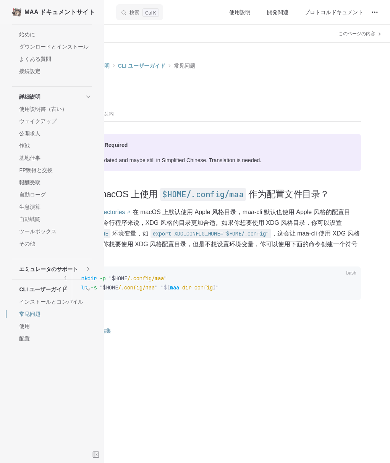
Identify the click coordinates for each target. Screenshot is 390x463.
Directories (178, 224)
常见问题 (253, 66)
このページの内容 (360, 34)
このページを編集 (154, 354)
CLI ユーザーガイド (210, 66)
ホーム (140, 66)
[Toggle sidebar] (96, 454)
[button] (52, 97)
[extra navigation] (374, 12)
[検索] (139, 12)
